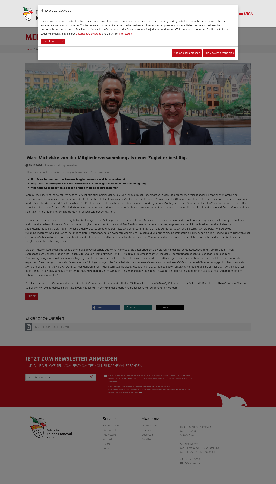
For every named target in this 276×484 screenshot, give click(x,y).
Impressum (125, 34)
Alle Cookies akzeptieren (219, 53)
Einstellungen (49, 41)
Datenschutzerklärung (88, 34)
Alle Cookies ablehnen (187, 53)
